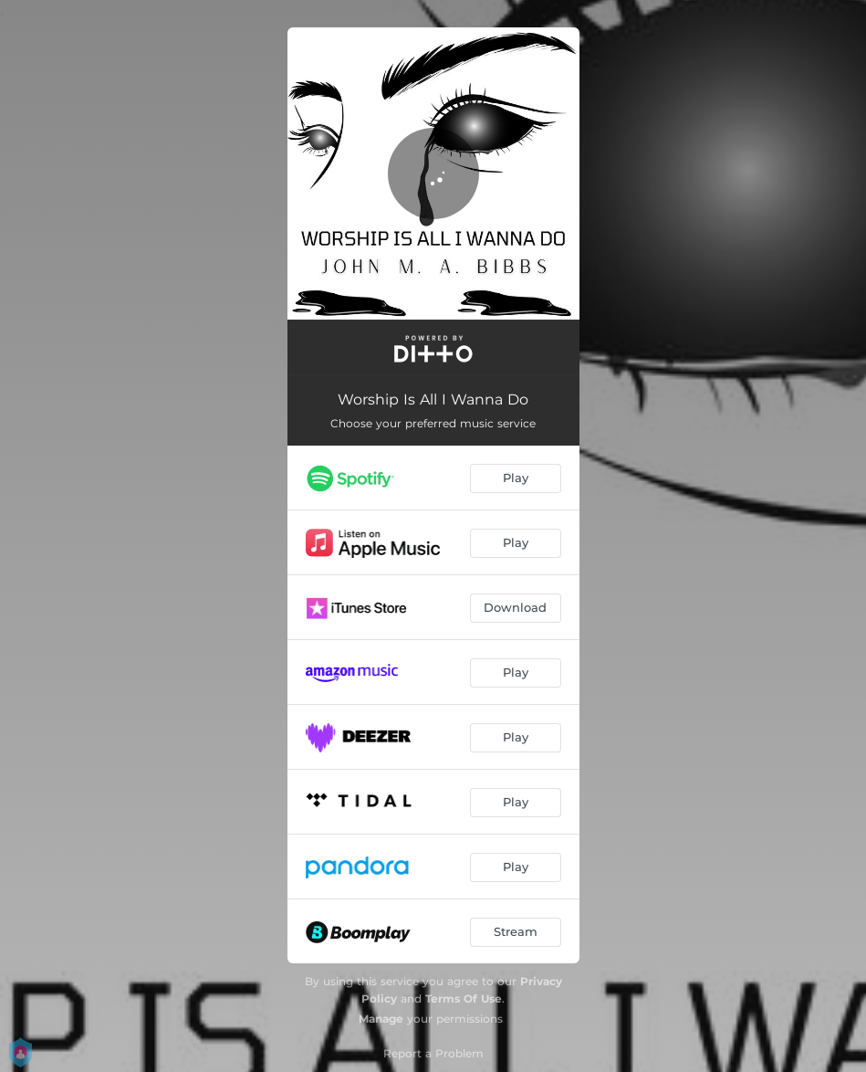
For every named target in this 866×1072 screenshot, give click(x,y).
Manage (381, 1018)
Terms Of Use (463, 998)
